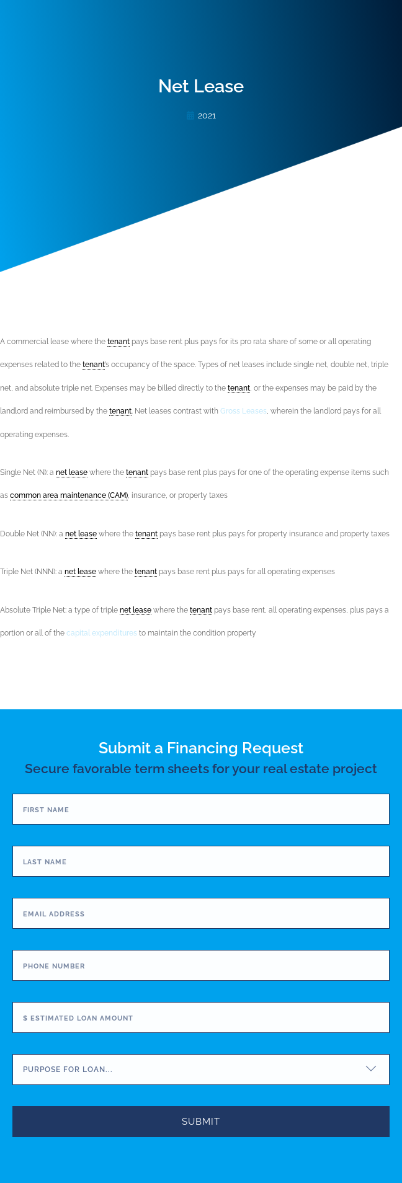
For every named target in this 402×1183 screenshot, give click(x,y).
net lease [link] (71, 472)
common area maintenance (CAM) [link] (69, 495)
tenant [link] (118, 341)
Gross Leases (243, 411)
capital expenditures (101, 633)
